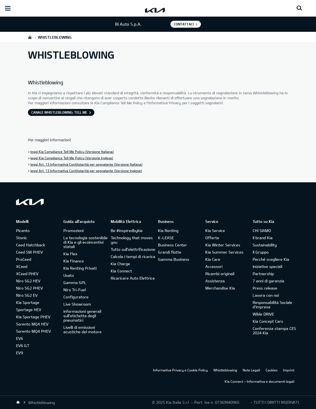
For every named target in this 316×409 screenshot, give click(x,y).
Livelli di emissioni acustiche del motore (82, 329)
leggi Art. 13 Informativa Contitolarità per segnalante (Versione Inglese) (86, 171)
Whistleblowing (225, 370)
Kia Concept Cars (268, 321)
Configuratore (76, 297)
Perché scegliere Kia (271, 259)
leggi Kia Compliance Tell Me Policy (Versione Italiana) (72, 151)
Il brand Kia (263, 237)
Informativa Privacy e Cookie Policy (180, 370)
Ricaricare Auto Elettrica (133, 278)
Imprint (288, 370)
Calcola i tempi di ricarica (133, 256)
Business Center (172, 245)
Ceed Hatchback (30, 245)
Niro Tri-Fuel (74, 289)
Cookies (272, 370)
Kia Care (212, 259)
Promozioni (73, 230)
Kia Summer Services (224, 252)
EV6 (19, 338)
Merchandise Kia (220, 288)
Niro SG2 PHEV (29, 288)
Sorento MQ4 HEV (32, 324)
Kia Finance (73, 261)
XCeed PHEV (27, 273)
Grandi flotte (169, 252)
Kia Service (215, 230)
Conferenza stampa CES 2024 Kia (274, 330)
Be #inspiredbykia (127, 230)
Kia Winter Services (222, 245)
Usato (68, 275)
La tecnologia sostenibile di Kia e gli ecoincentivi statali (85, 242)
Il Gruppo (261, 252)
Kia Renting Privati (80, 268)
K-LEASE (166, 237)
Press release (265, 288)
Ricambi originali (219, 273)
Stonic (21, 237)
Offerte (212, 237)
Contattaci (184, 24)
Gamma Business (173, 259)
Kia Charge (120, 263)
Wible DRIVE (263, 314)
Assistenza (215, 280)
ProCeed (23, 259)
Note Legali (251, 370)
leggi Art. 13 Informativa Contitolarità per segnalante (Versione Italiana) (86, 164)
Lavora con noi (266, 295)
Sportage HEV (28, 309)
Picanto (23, 230)
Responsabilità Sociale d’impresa (272, 304)
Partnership (263, 273)
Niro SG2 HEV (28, 280)
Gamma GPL (74, 282)
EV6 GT (22, 345)
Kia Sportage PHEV (33, 316)
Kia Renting (168, 230)
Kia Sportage (27, 302)
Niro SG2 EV (27, 295)
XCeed (21, 266)
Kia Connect (121, 271)
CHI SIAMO (262, 230)
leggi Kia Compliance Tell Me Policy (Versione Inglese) (71, 158)
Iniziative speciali (267, 266)
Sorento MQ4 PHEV (33, 331)
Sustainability (265, 245)
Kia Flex (70, 253)
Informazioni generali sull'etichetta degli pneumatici (82, 315)
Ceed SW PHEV (29, 252)
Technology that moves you (132, 239)
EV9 (19, 352)
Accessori (213, 266)
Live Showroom (77, 304)
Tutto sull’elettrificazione (133, 249)
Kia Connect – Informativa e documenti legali (259, 381)
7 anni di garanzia (268, 280)
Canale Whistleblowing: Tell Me (59, 112)
